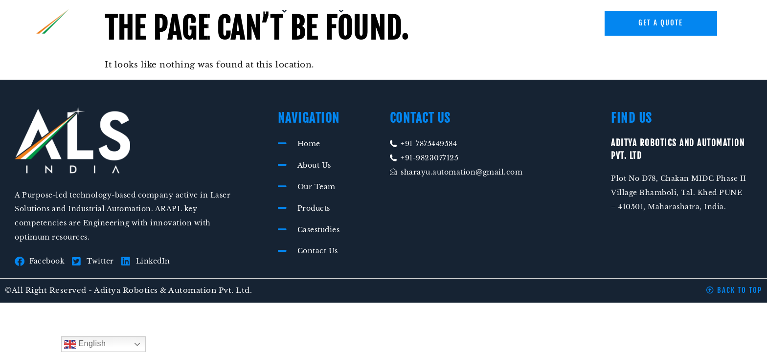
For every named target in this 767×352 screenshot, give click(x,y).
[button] (267, 11)
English (85, 344)
